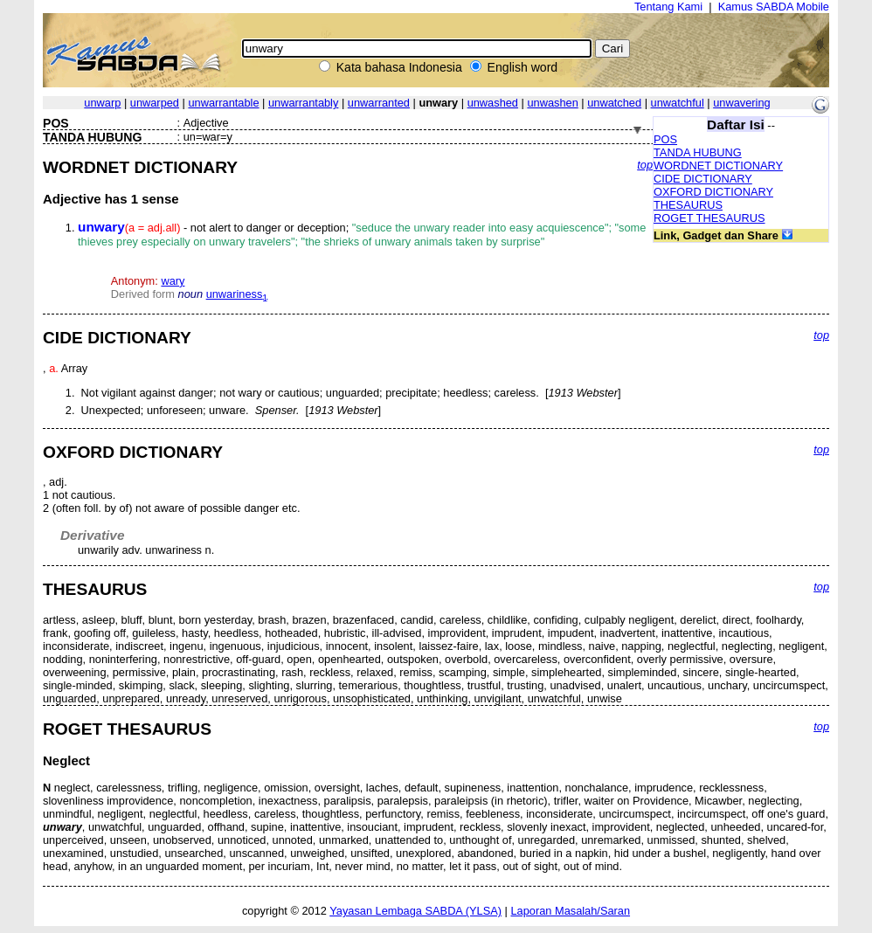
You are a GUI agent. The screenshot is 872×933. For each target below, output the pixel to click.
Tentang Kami (668, 6)
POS (665, 139)
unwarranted (379, 102)
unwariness (237, 294)
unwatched (614, 102)
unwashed (492, 102)
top (645, 164)
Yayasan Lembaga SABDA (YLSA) (415, 910)
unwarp (102, 102)
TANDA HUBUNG (698, 152)
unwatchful (677, 102)
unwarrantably (303, 102)
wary (172, 280)
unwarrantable (223, 102)
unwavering (741, 102)
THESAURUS (688, 204)
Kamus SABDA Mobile (773, 6)
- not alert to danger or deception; (362, 234)
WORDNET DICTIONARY (718, 165)
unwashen (552, 102)
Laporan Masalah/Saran (570, 910)
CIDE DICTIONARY (703, 178)
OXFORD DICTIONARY (713, 191)
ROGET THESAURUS (709, 218)
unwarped (154, 102)
